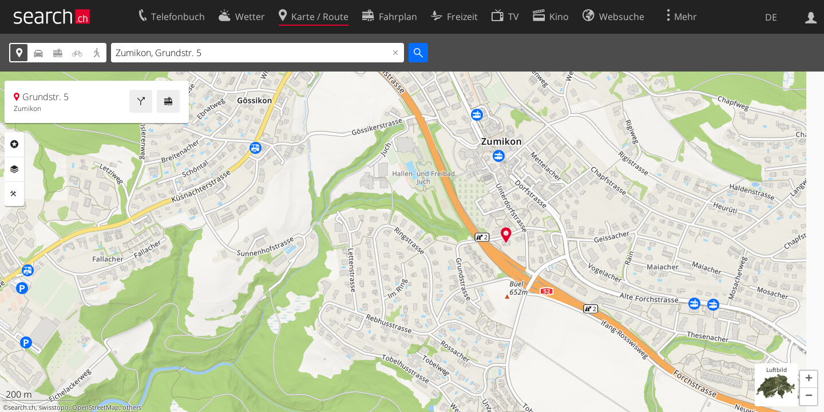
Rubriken (14, 144)
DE (771, 17)
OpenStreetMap (95, 407)
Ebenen (14, 169)
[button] (808, 379)
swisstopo (54, 407)
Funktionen (14, 194)
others (131, 407)
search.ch (21, 407)
